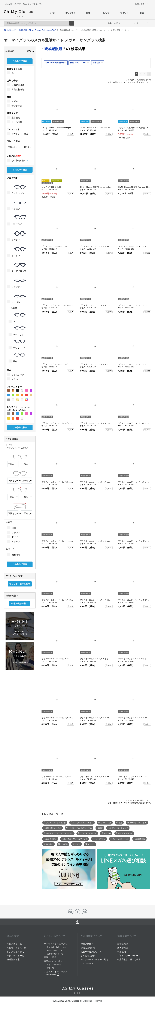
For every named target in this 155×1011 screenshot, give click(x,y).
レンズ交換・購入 (15, 951)
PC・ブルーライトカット (83, 822)
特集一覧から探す (19, 603)
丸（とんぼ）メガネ (121, 839)
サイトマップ (87, 963)
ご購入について (88, 948)
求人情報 (122, 948)
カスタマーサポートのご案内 (94, 959)
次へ (149, 74)
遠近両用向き (51, 839)
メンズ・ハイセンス (88, 833)
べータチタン (100, 839)
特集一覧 (50, 968)
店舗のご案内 (50, 957)
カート (140, 23)
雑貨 (88, 13)
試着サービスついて (55, 954)
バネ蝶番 (64, 844)
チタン (77, 844)
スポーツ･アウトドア (137, 822)
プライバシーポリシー (127, 955)
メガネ (52, 13)
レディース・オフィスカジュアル (59, 833)
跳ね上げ (49, 844)
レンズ (106, 13)
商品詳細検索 (13, 959)
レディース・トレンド (119, 828)
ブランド (124, 13)
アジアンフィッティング (56, 822)
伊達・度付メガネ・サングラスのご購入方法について (129, 82)
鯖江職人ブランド (125, 833)
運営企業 (122, 944)
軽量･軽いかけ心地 (53, 828)
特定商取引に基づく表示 (128, 959)
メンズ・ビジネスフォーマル (80, 828)
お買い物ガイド (141, 4)
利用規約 (121, 951)
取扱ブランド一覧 (15, 955)
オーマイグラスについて (55, 944)
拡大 (71, 134)
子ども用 (107, 833)
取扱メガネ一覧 (14, 944)
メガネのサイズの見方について (138, 80)
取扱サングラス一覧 (16, 948)
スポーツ (91, 844)
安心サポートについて (56, 950)
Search (71, 23)
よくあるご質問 (88, 955)
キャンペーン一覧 (54, 965)
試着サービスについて (91, 951)
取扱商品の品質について (57, 947)
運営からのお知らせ (53, 961)
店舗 (142, 13)
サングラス (70, 13)
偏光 (120, 822)
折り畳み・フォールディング (75, 839)
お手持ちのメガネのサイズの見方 (17, 448)
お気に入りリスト (117, 23)
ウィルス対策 (105, 822)
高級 (101, 828)
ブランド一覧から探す (19, 584)
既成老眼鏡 (140, 839)
